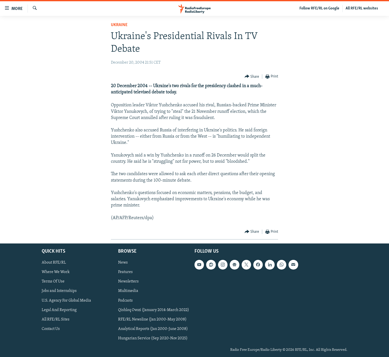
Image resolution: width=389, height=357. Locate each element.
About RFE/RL (54, 263)
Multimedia (128, 291)
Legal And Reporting (59, 310)
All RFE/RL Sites (55, 319)
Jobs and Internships (59, 291)
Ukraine (119, 25)
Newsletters (128, 281)
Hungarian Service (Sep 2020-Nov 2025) (153, 338)
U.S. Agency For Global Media (66, 301)
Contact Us (51, 329)
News (123, 263)
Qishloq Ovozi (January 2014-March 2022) (153, 310)
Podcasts (125, 301)
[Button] (252, 76)
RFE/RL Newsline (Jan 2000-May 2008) (152, 319)
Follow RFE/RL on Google (319, 8)
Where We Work (56, 272)
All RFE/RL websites (362, 8)
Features (125, 272)
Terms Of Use (53, 281)
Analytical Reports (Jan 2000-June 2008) (153, 329)
